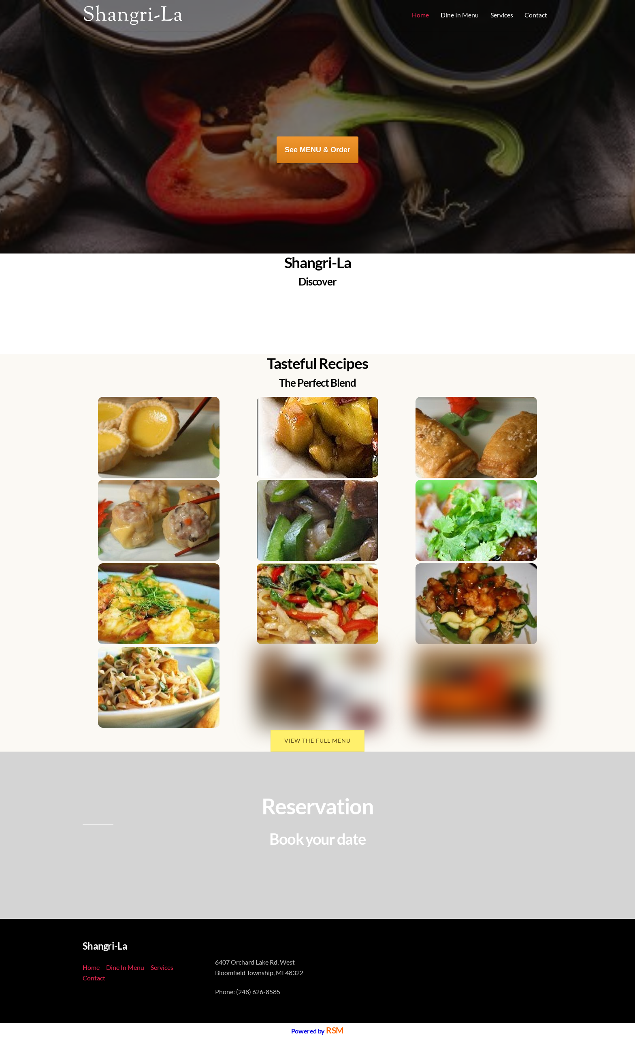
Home (420, 15)
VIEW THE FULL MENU (317, 740)
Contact (535, 15)
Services (501, 15)
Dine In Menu (460, 15)
